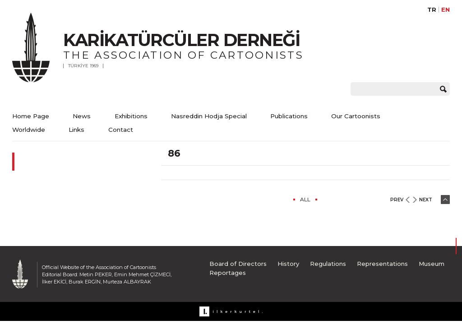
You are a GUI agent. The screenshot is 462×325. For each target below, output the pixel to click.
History (288, 263)
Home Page (30, 116)
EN (445, 10)
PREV (396, 200)
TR (431, 10)
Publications (289, 116)
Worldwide (28, 129)
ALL (305, 199)
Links (76, 129)
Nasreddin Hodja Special (209, 116)
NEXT (425, 200)
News (82, 116)
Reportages (227, 272)
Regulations (328, 263)
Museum (431, 263)
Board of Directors (238, 263)
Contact (120, 129)
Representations (382, 263)
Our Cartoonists (355, 116)
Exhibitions (131, 116)
